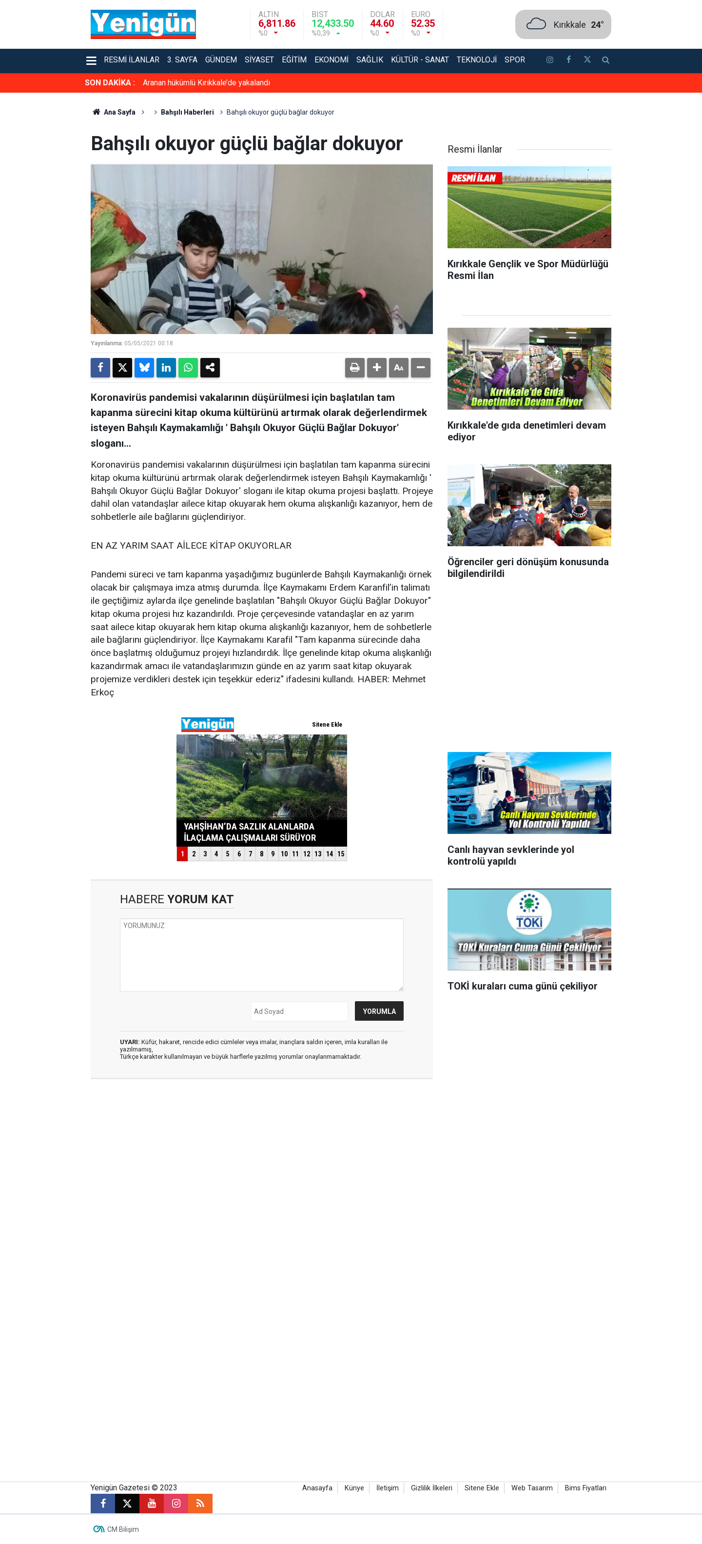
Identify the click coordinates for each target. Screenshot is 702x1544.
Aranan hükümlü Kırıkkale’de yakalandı (206, 82)
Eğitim (294, 59)
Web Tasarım (532, 1488)
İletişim (387, 1488)
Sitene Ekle (482, 1488)
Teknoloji (477, 59)
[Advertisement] (658, 239)
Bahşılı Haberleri (187, 112)
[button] (377, 367)
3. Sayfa (182, 59)
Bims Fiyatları (585, 1488)
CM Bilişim (123, 1529)
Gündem (221, 59)
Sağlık (369, 59)
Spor (515, 59)
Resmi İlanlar (131, 59)
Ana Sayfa (113, 112)
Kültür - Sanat (420, 59)
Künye (354, 1488)
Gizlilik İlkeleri (431, 1488)
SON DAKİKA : (110, 82)
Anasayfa (317, 1488)
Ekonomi (331, 59)
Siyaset (259, 59)
